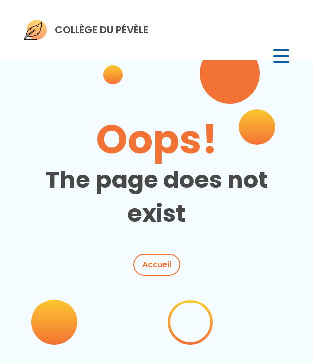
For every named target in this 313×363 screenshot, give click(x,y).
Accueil (156, 264)
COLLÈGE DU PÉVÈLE (101, 30)
